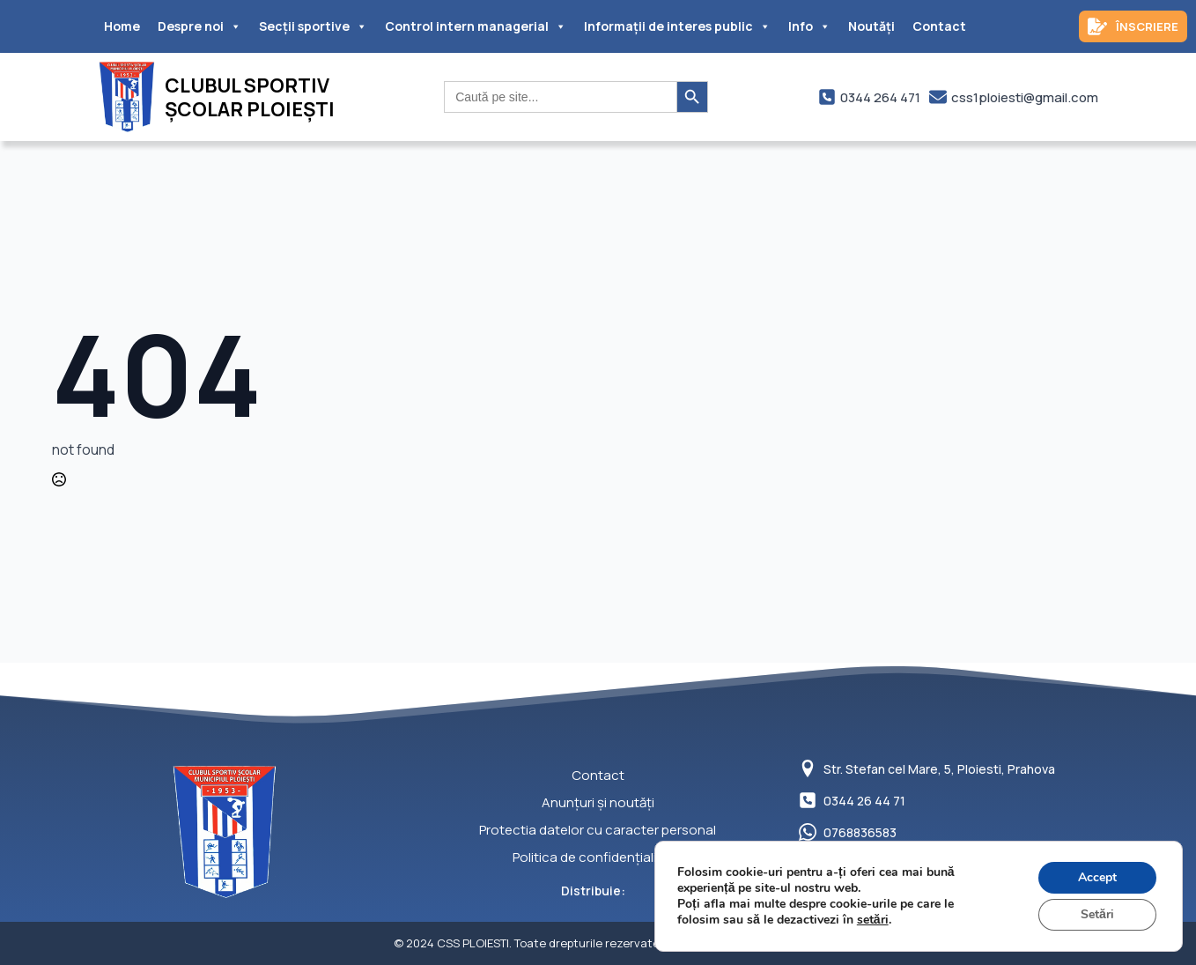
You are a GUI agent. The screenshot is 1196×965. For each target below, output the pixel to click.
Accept (1097, 877)
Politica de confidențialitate (598, 857)
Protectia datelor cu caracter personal (597, 829)
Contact (939, 26)
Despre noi (199, 26)
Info (809, 26)
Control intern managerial (475, 26)
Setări (1097, 914)
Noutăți (871, 26)
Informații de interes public (677, 26)
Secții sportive (313, 26)
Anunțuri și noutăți (598, 802)
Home (122, 26)
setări (873, 920)
